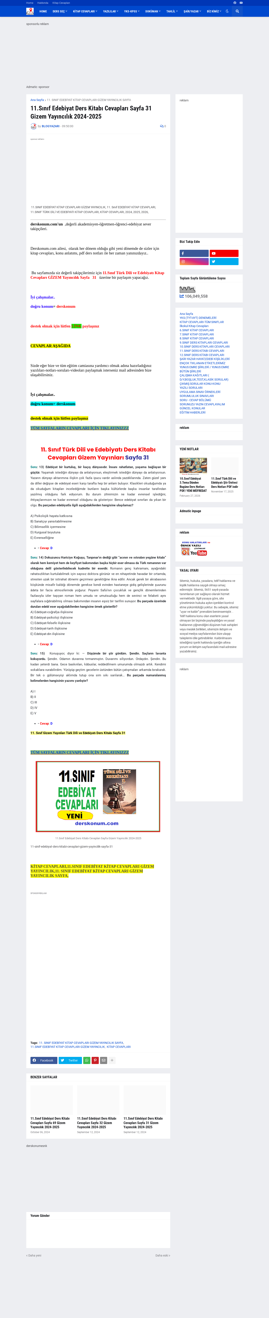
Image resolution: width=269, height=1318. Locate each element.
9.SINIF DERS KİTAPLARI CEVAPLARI (204, 342)
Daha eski (162, 1255)
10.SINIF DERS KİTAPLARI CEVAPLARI (205, 346)
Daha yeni (34, 1255)
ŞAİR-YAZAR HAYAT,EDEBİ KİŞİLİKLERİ (205, 359)
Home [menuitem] (43, 11)
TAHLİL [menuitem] (170, 11)
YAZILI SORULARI (191, 387)
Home (29, 2)
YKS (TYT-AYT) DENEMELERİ (198, 317)
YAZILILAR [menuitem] (109, 11)
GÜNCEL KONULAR (192, 408)
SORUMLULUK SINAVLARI (197, 396)
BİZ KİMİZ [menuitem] (213, 11)
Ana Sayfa (37, 99)
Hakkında (42, 2)
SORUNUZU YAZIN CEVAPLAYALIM (202, 404)
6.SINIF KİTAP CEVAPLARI (197, 330)
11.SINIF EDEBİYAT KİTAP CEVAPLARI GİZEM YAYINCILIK (67, 1046)
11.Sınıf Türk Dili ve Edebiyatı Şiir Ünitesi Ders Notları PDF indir (224, 483)
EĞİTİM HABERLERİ (193, 412)
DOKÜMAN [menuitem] (151, 11)
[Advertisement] (98, 936)
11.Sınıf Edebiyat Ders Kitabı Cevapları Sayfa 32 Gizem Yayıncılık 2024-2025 (96, 1122)
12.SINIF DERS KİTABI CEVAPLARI (202, 355)
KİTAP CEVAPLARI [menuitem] (84, 11)
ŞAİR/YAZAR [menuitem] (191, 11)
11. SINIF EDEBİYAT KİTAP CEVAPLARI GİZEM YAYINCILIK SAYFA (89, 99)
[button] (227, 11)
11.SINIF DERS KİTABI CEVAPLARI (202, 350)
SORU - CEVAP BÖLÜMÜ (195, 400)
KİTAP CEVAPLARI (119, 1046)
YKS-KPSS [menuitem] (130, 11)
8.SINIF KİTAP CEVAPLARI (197, 338)
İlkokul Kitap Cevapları (194, 326)
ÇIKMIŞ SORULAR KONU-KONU (200, 383)
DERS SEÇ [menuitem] (59, 11)
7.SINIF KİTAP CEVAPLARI (197, 334)
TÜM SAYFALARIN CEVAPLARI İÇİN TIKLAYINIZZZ (79, 428)
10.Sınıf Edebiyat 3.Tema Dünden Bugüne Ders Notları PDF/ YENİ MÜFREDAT (193, 485)
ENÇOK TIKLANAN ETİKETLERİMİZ (202, 363)
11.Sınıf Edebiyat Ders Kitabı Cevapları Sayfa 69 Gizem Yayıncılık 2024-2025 (50, 1122)
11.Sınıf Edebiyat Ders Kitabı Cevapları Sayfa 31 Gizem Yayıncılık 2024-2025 (143, 1122)
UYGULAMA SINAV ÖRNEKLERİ (200, 392)
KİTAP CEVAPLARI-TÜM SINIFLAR (202, 322)
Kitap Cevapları (61, 2)
